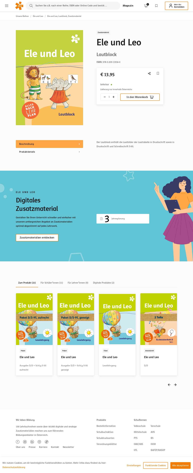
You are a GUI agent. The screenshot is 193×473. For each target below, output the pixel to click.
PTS (135, 438)
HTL (135, 450)
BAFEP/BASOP (158, 450)
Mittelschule (140, 432)
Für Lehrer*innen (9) (78, 282)
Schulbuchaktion (104, 432)
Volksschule (140, 426)
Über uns (20, 447)
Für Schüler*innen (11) (52, 282)
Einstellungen (134, 465)
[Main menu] (6, 6)
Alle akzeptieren (180, 465)
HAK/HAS (138, 444)
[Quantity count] (109, 97)
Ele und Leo (38, 16)
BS (152, 438)
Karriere (43, 447)
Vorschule (155, 426)
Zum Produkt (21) (27, 282)
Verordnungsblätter (106, 444)
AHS (153, 432)
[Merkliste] (158, 73)
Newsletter (68, 447)
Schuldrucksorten (105, 438)
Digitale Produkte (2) (103, 282)
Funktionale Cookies (155, 465)
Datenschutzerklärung (13, 467)
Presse (32, 447)
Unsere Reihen (22, 16)
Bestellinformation (106, 426)
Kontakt (55, 447)
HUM (153, 444)
